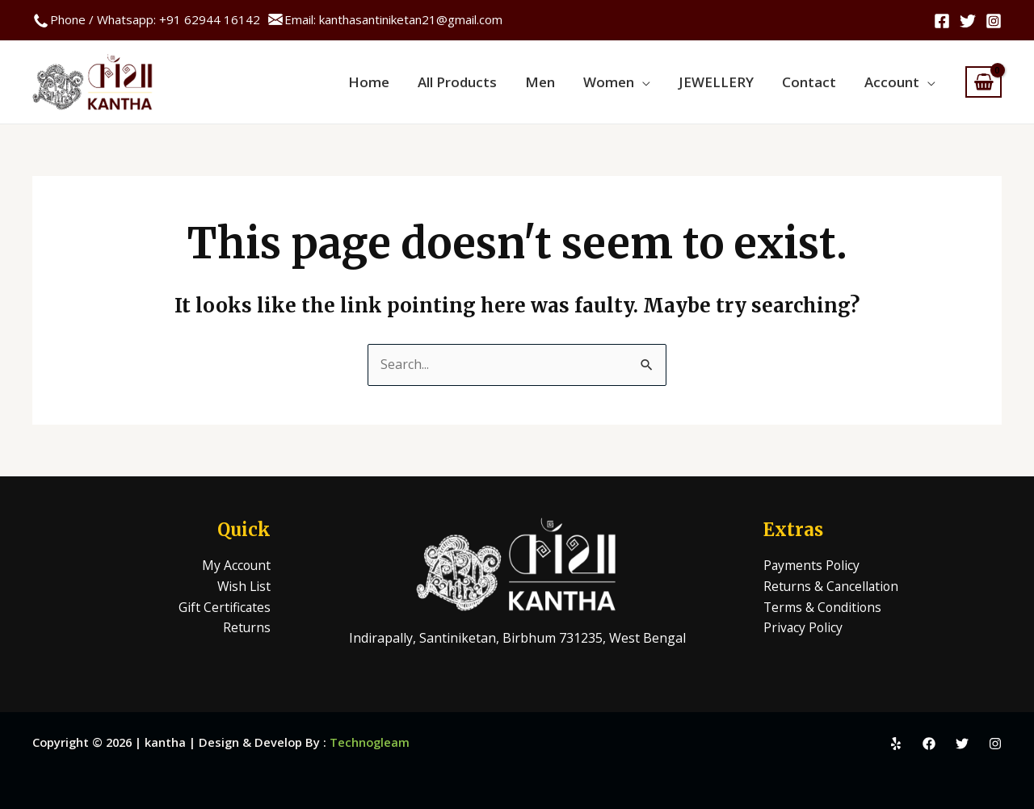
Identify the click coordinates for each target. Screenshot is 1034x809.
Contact (815, 82)
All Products (479, 82)
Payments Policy (812, 565)
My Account (235, 565)
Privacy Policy (803, 627)
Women (622, 82)
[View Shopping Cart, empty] (983, 82)
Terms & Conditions (823, 607)
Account (893, 82)
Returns (246, 627)
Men (558, 82)
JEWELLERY (725, 82)
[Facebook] (942, 21)
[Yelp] (895, 743)
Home (394, 82)
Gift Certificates (224, 607)
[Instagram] (994, 21)
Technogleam (370, 742)
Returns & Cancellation (832, 586)
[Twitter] (968, 21)
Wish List (243, 586)
